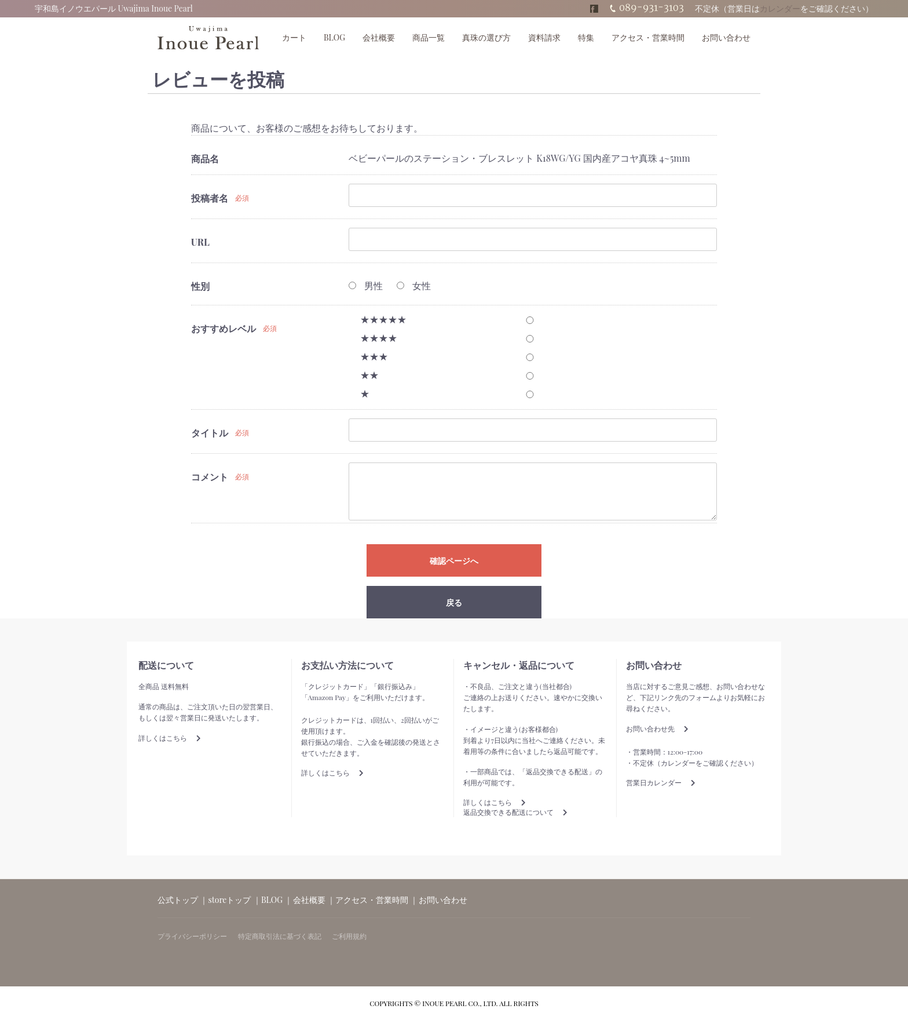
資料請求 (544, 37)
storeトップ (229, 899)
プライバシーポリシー (192, 936)
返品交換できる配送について (515, 812)
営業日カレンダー (660, 782)
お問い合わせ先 (657, 728)
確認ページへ (454, 561)
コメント (209, 477)
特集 (586, 37)
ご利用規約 (349, 936)
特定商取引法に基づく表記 (279, 936)
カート (294, 37)
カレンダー (780, 8)
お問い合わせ (726, 37)
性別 (200, 286)
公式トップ (178, 899)
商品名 (205, 158)
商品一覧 (428, 37)
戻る (454, 602)
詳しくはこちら (169, 737)
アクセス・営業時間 (648, 37)
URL (200, 242)
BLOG (334, 37)
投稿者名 (209, 198)
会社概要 (379, 37)
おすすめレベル (223, 328)
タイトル (209, 433)
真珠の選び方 (486, 37)
